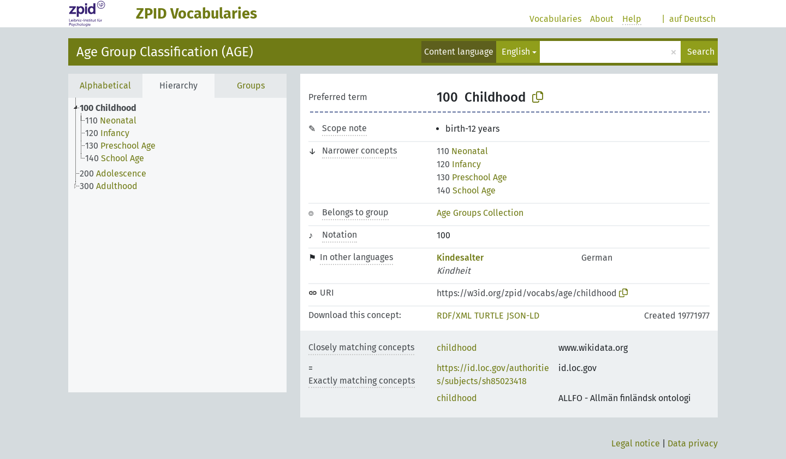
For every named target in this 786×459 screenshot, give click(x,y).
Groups (251, 85)
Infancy (459, 164)
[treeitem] (112, 108)
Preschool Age (472, 177)
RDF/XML (454, 315)
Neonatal (462, 151)
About (602, 19)
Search (700, 51)
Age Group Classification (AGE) (164, 52)
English (516, 51)
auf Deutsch (692, 19)
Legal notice (635, 443)
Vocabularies (555, 19)
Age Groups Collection (480, 213)
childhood (457, 348)
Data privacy (693, 443)
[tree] (177, 245)
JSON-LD (523, 315)
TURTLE (489, 315)
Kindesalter (460, 257)
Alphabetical (105, 85)
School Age (466, 190)
